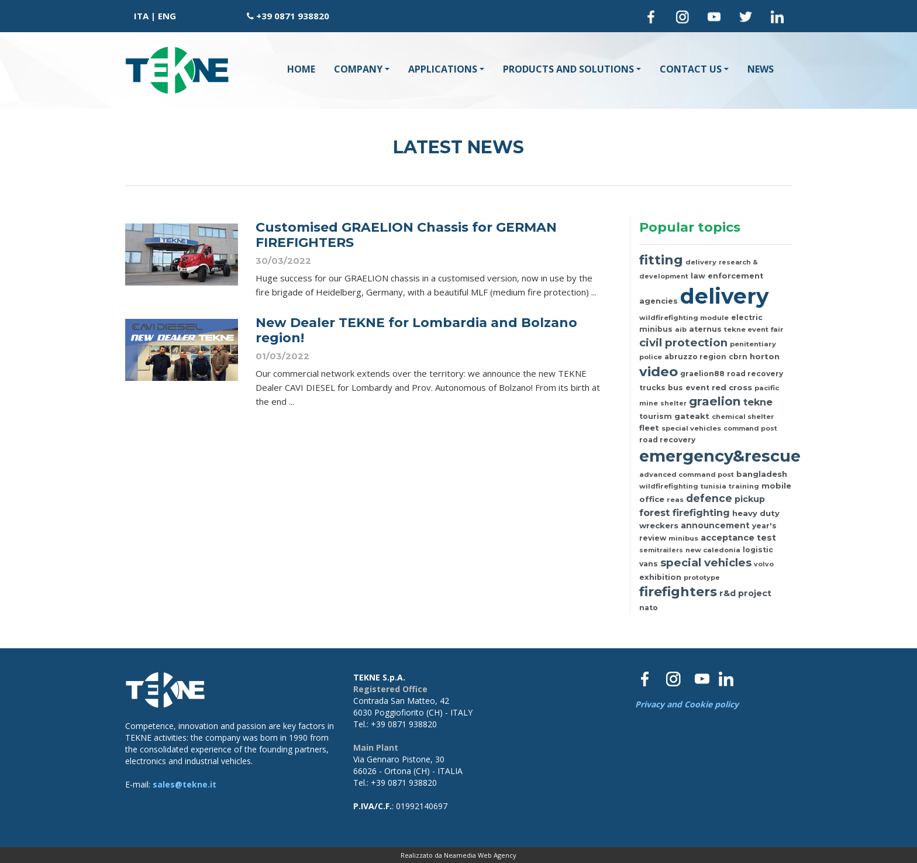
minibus (683, 538)
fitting (661, 260)
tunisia (713, 486)
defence (709, 498)
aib (681, 329)
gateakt (691, 416)
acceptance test (738, 537)
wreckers (658, 525)
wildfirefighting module (684, 318)
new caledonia (712, 550)
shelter (673, 403)
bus (675, 387)
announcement (715, 525)
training (744, 486)
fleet (649, 427)
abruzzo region (695, 356)
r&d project (745, 593)
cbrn (738, 356)
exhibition (660, 577)
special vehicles (691, 428)
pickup (750, 499)
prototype (702, 577)
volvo (764, 564)
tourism (655, 416)
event (697, 387)
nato (648, 607)
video (658, 371)
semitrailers (661, 550)
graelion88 (702, 373)
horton (765, 356)
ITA (141, 16)
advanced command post (686, 474)
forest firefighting (684, 512)
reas (675, 500)
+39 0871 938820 (292, 16)
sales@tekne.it (184, 784)
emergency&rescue (720, 456)
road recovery (667, 439)
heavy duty (756, 513)
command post (750, 428)
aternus (705, 329)
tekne (758, 402)
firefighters (678, 592)
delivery (700, 262)
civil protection (683, 342)
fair (777, 329)
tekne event (746, 329)
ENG (167, 16)
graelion (715, 401)
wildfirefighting (668, 486)
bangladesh (761, 474)
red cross (732, 387)
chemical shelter (743, 416)
